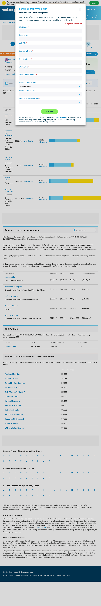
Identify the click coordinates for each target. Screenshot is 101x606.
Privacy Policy (61, 117)
